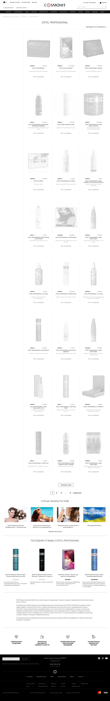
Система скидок (62, 676)
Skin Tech (63, 686)
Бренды (94, 11)
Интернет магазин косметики (11, 16)
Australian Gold (41, 683)
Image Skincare (84, 683)
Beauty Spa (53, 683)
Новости (72, 676)
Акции (102, 11)
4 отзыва (99, 348)
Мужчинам (63, 11)
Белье (87, 11)
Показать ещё (66, 485)
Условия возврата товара (56, 692)
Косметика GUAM (30, 683)
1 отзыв (100, 178)
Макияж (8, 11)
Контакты (80, 676)
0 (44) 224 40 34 (8, 8)
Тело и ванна (43, 11)
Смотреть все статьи (55, 531)
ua (6, 2)
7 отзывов (99, 65)
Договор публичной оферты (73, 692)
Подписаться (25, 658)
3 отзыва (72, 122)
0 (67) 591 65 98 (21, 8)
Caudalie (74, 683)
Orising (27, 686)
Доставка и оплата (41, 676)
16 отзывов (71, 65)
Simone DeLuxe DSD (43, 686)
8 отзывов (99, 122)
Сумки (81, 11)
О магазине (29, 676)
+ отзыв (72, 178)
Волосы (34, 11)
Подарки (73, 11)
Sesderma (53, 686)
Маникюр (54, 11)
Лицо (27, 11)
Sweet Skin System (76, 686)
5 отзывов (71, 235)
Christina (63, 683)
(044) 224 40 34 (55, 664)
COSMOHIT (55, 5)
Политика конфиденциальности (37, 692)
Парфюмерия (18, 11)
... (65, 493)
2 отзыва (44, 65)
